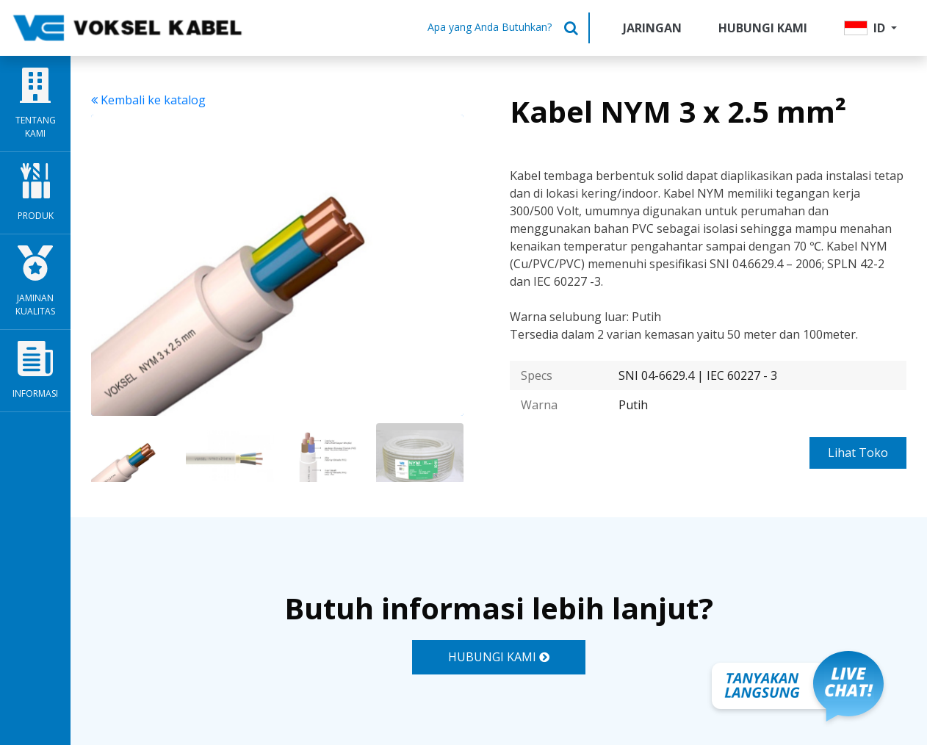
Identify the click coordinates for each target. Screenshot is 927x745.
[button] (870, 28)
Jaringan (652, 28)
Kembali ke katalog (148, 100)
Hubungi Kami (762, 28)
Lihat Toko (858, 453)
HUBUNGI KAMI (498, 657)
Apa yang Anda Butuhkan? (490, 27)
